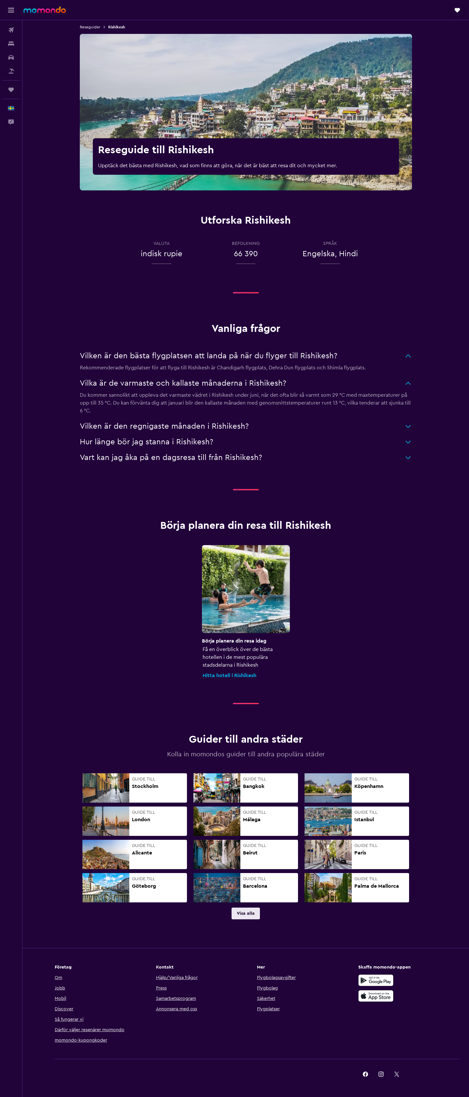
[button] (11, 10)
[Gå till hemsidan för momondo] (44, 10)
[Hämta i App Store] (375, 996)
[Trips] (11, 89)
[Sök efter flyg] (11, 30)
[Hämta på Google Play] (375, 980)
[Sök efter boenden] (11, 43)
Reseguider (90, 27)
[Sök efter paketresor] (11, 71)
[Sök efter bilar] (11, 57)
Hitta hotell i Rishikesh (229, 675)
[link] (246, 913)
